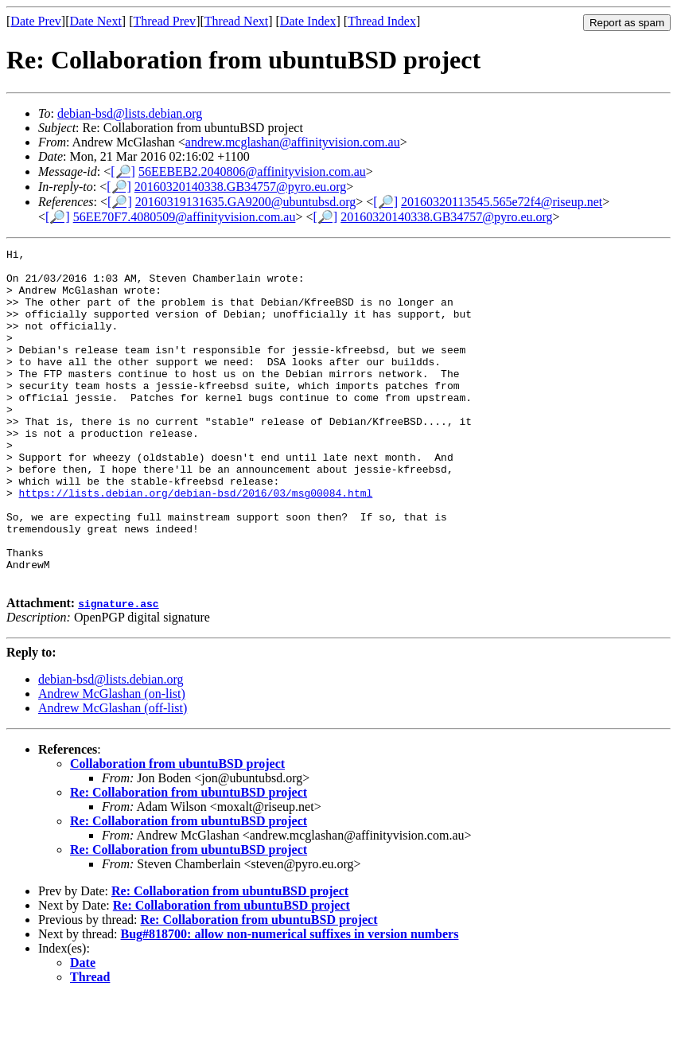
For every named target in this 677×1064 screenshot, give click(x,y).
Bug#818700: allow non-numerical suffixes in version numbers (290, 1000)
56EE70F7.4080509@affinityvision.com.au (184, 217)
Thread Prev (164, 21)
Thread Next (236, 21)
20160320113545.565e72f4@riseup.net (501, 202)
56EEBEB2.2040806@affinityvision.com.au (252, 171)
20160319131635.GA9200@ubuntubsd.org (245, 202)
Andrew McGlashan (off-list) (112, 774)
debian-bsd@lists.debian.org (129, 113)
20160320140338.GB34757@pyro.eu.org (240, 186)
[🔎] (123, 171)
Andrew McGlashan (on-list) (111, 760)
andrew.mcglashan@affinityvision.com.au (292, 142)
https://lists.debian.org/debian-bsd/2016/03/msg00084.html (196, 543)
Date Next (96, 21)
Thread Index (382, 21)
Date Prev (35, 21)
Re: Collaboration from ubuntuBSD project (188, 859)
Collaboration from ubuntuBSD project (177, 830)
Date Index (308, 21)
